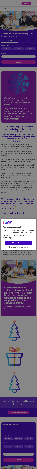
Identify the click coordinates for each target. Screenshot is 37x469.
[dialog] (18, 234)
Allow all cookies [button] (18, 243)
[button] (18, 247)
